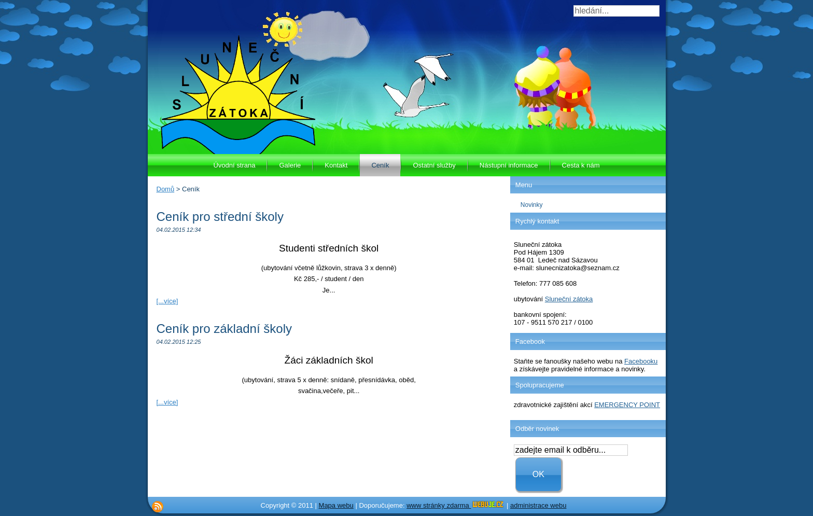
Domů (166, 189)
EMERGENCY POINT (627, 405)
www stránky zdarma (455, 505)
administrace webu (538, 505)
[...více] (167, 301)
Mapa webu (336, 505)
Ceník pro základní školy (224, 329)
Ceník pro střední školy (220, 217)
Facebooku (640, 361)
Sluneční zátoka (569, 299)
